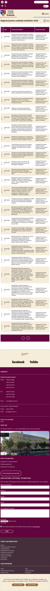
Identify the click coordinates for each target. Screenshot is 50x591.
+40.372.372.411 (10, 387)
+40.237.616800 (10, 380)
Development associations (7, 552)
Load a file (3, 519)
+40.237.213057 (10, 382)
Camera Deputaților (29, 570)
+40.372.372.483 (10, 394)
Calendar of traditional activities (8, 547)
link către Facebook (18, 362)
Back (46, 20)
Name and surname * (6, 484)
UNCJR (2, 568)
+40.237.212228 (10, 391)
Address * (3, 490)
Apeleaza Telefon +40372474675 (6, 6)
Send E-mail (2, 6)
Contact (2, 545)
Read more (32, 584)
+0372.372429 (9, 409)
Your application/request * (8, 508)
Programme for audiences (8, 467)
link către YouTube (34, 362)
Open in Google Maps (7, 458)
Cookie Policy (4, 557)
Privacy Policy (4, 559)
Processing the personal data (10, 473)
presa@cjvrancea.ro (11, 411)
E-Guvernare (28, 572)
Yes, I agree (18, 584)
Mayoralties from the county (7, 550)
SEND (6, 531)
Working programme (6, 464)
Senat (26, 568)
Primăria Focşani (4, 572)
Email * (2, 502)
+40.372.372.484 (10, 397)
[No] (48, 582)
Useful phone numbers (6, 555)
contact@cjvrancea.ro (12, 401)
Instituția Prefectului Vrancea (7, 570)
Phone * (3, 496)
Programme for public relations (9, 461)
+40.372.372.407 (10, 385)
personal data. (36, 526)
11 (28, 338)
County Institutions (5, 548)
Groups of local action (6, 554)
